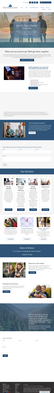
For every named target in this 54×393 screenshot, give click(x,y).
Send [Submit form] (5, 164)
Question (4, 346)
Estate (16, 387)
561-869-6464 (25, 2)
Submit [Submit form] (5, 355)
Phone (37, 149)
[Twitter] (30, 2)
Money (16, 390)
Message (4, 155)
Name (4, 149)
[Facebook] (37, 2)
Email (20, 149)
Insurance (16, 388)
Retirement (17, 385)
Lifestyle (16, 391)
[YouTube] (35, 2)
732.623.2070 (7, 385)
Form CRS (26, 384)
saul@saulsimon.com (6, 391)
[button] (21, 8)
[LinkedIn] (32, 2)
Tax (15, 389)
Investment (17, 386)
